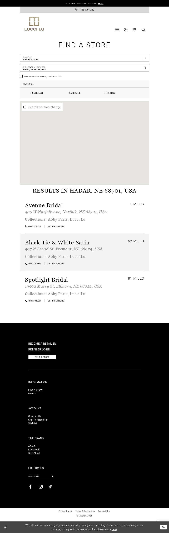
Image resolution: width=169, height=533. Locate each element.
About (31, 445)
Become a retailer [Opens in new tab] (42, 343)
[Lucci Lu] (34, 24)
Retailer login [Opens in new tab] (39, 349)
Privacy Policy (65, 511)
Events (32, 393)
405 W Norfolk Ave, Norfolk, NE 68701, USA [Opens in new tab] (66, 211)
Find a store (42, 357)
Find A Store (35, 389)
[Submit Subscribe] (53, 476)
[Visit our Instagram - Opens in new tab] (40, 486)
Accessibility (104, 511)
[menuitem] (117, 29)
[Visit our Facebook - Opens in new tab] (30, 486)
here (114, 529)
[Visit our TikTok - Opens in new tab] (51, 486)
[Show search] (143, 29)
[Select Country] (84, 58)
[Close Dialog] (5, 527)
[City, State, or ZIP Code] (84, 68)
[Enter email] (41, 476)
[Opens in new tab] (55, 226)
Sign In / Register (38, 419)
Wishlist (32, 423)
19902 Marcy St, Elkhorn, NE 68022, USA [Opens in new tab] (63, 286)
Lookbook (34, 449)
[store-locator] (84, 10)
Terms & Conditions (85, 511)
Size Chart (34, 453)
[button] (117, 29)
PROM (100, 3)
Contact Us (34, 416)
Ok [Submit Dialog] (163, 527)
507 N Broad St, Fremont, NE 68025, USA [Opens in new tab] (64, 249)
